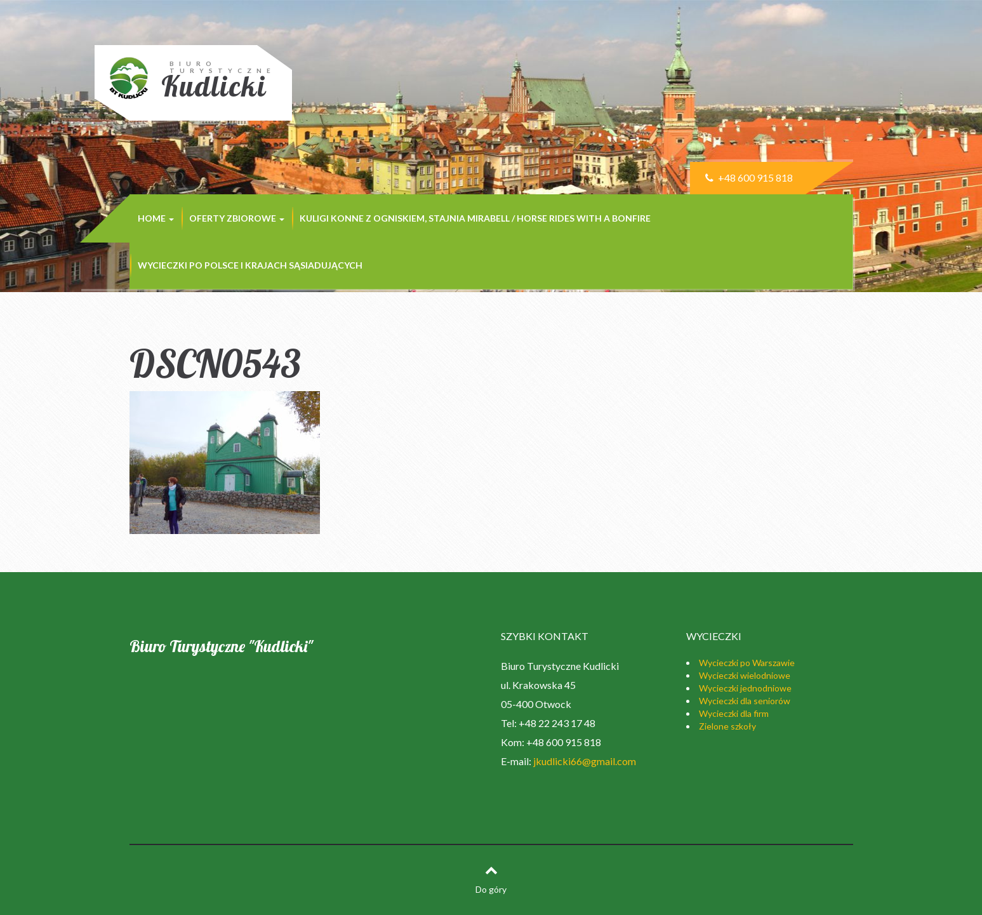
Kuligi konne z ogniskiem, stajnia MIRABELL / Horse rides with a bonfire (475, 218)
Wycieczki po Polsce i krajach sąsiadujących (250, 265)
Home (156, 218)
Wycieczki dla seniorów (744, 700)
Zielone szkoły (727, 726)
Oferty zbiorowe (236, 218)
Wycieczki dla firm (734, 713)
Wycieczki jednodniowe (745, 688)
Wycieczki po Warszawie (747, 662)
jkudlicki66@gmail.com (584, 761)
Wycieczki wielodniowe (744, 675)
